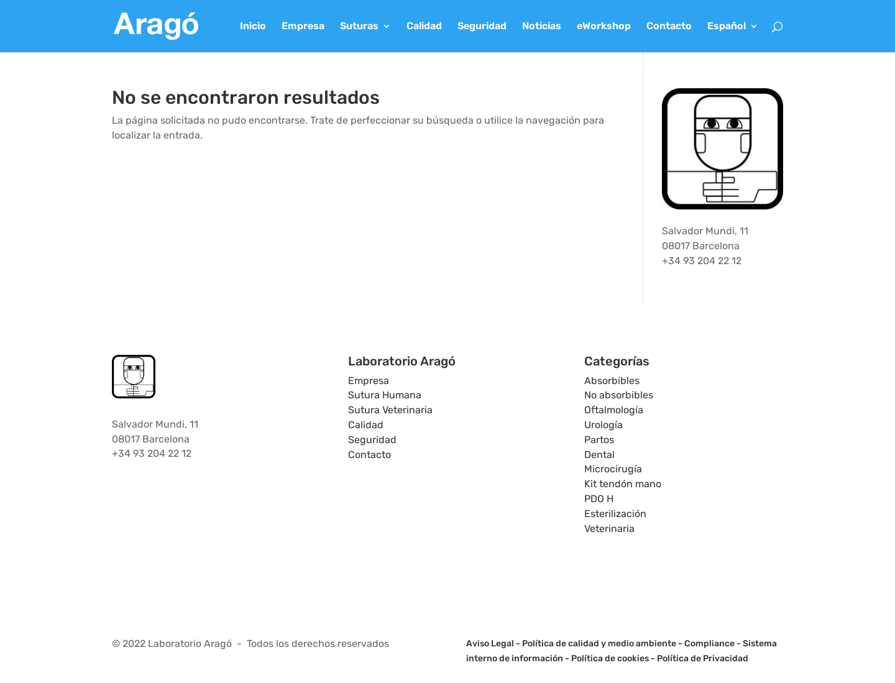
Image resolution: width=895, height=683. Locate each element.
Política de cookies (610, 658)
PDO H (598, 499)
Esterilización (615, 514)
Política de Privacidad (702, 658)
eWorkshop (604, 27)
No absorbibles (618, 395)
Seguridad (482, 27)
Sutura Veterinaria (390, 410)
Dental (599, 455)
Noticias (541, 27)
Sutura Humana (384, 395)
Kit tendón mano (622, 484)
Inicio (253, 27)
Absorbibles (612, 381)
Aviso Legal (490, 643)
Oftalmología (613, 410)
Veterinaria (609, 528)
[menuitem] (732, 37)
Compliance (709, 643)
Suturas (359, 27)
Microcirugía (613, 469)
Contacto (669, 27)
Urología (603, 425)
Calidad (424, 27)
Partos (599, 440)
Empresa (303, 27)
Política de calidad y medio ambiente (599, 643)
